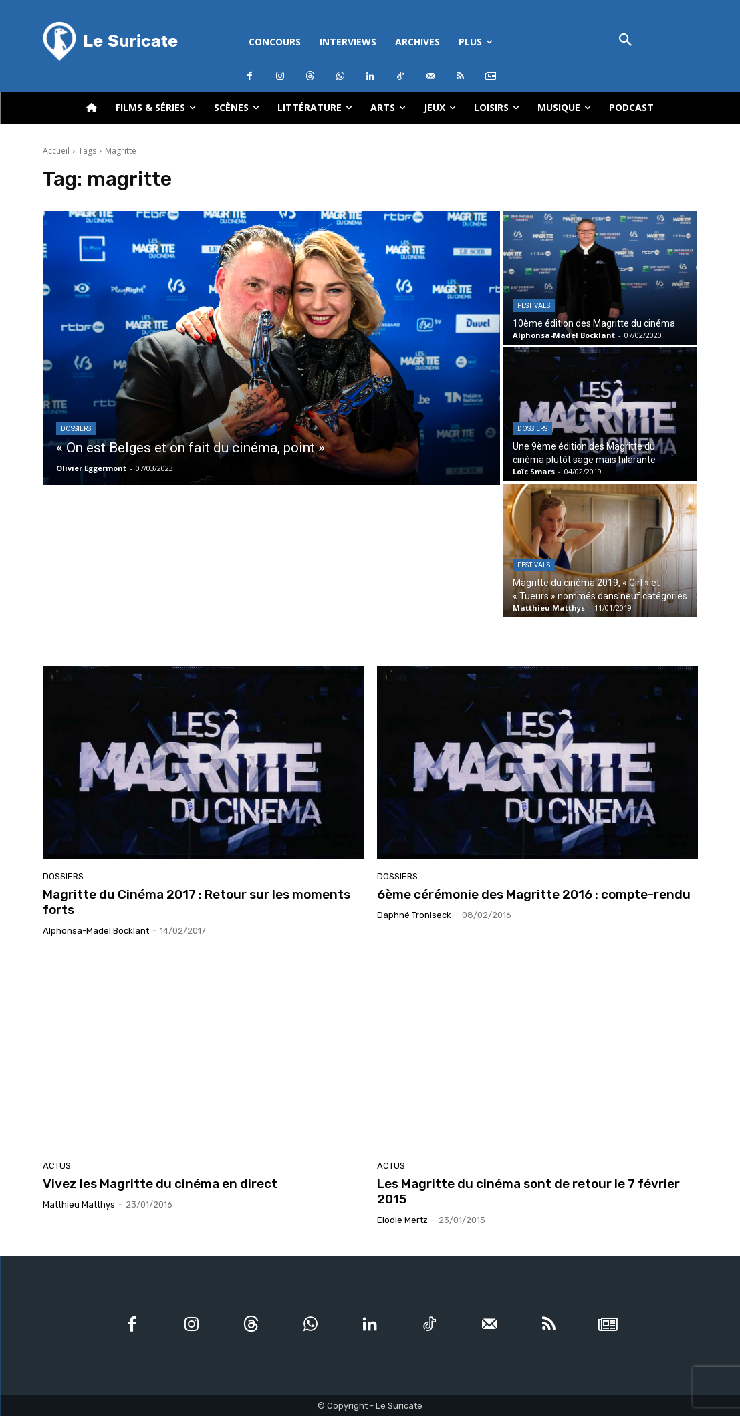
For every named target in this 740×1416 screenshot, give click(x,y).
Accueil (56, 150)
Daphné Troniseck (414, 915)
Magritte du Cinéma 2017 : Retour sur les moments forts (196, 902)
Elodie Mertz (402, 1220)
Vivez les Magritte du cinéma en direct (160, 1183)
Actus (57, 1165)
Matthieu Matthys (79, 1204)
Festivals (533, 305)
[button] (626, 41)
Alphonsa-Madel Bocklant (96, 931)
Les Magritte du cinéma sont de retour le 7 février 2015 (528, 1191)
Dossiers (76, 428)
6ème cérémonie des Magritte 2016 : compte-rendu (534, 894)
